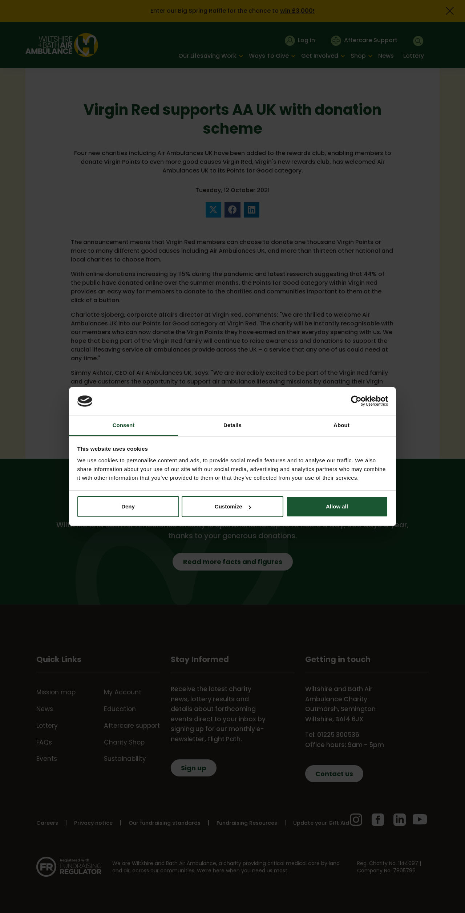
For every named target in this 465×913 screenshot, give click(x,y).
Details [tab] (232, 425)
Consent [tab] (124, 425)
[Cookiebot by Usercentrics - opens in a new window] (356, 400)
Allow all (337, 506)
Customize (233, 506)
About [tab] (341, 425)
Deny (128, 506)
